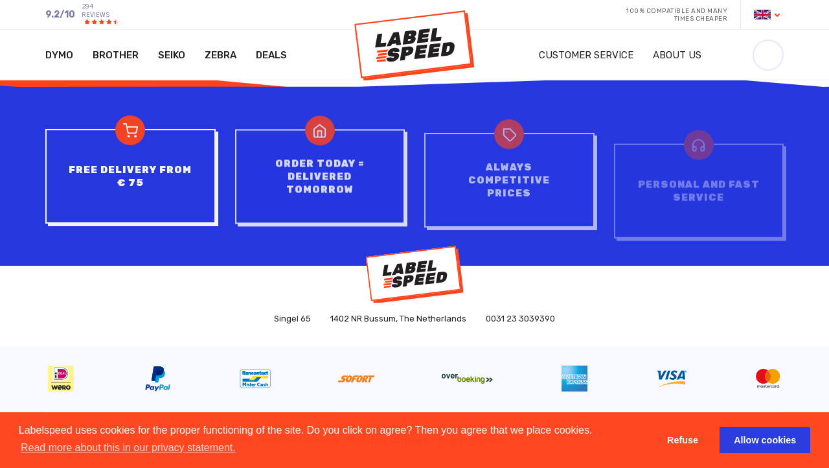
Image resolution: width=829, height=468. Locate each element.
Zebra (220, 55)
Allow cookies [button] (765, 440)
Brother (116, 55)
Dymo (59, 55)
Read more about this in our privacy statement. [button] (128, 447)
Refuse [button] (682, 440)
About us (677, 55)
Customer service (586, 55)
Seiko (171, 55)
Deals (271, 55)
